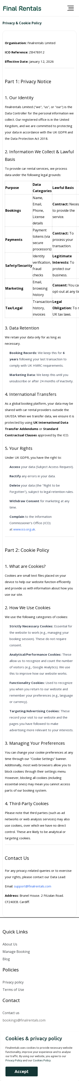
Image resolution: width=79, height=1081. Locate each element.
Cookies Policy (42, 1060)
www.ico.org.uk (24, 529)
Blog (6, 959)
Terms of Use (13, 989)
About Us (10, 944)
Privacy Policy (13, 1060)
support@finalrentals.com (32, 886)
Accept (22, 1071)
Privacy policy (13, 982)
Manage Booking (16, 951)
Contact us (11, 1012)
